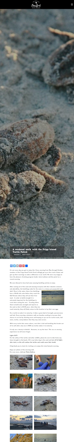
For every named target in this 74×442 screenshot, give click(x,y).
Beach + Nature (26, 254)
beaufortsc (16, 254)
